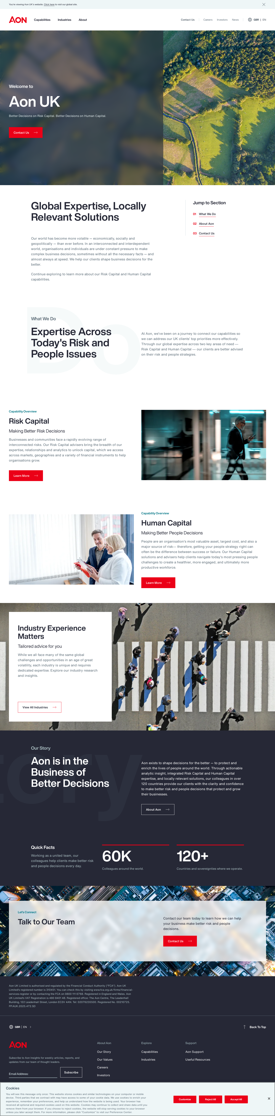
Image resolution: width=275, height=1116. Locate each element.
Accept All (236, 1099)
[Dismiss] (264, 4)
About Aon (206, 223)
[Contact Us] (180, 944)
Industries (64, 19)
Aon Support (194, 1055)
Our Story (104, 1055)
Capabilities (42, 19)
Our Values (104, 1063)
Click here (49, 4)
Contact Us (187, 20)
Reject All (210, 1099)
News (235, 20)
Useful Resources (197, 1063)
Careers (208, 20)
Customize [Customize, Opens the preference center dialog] (185, 1099)
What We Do (207, 214)
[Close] (269, 1098)
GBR (257, 19)
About (83, 19)
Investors (222, 20)
